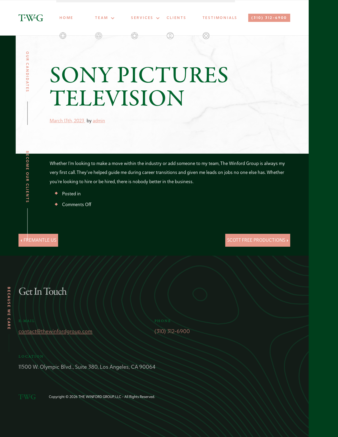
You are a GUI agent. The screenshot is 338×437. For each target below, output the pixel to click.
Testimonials (219, 17)
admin (99, 121)
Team (101, 17)
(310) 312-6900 (269, 17)
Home (66, 17)
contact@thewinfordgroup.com (55, 331)
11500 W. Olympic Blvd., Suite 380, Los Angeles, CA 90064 (87, 366)
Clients (176, 17)
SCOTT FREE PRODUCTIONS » (257, 240)
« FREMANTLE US (38, 240)
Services (142, 17)
